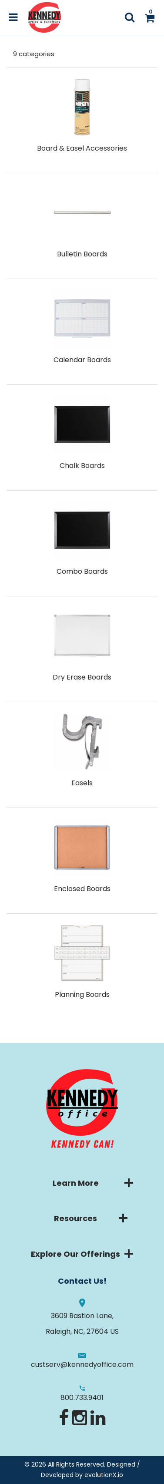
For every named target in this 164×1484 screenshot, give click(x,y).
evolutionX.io (103, 1475)
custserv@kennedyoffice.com (82, 1364)
